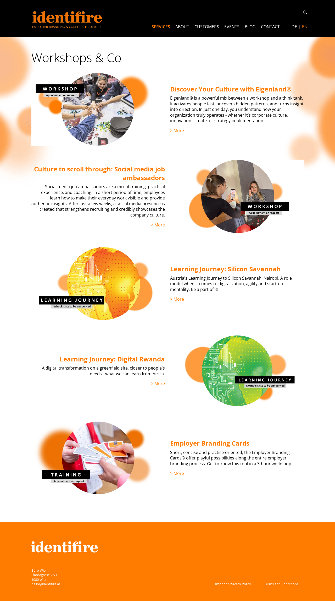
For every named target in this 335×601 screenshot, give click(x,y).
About (182, 27)
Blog (250, 27)
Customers (206, 27)
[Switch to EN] (305, 27)
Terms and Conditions (281, 584)
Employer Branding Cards (209, 443)
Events (231, 27)
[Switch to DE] (294, 27)
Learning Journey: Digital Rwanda (112, 359)
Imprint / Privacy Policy (233, 584)
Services (161, 27)
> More (177, 130)
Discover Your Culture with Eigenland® (231, 89)
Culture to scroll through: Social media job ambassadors (99, 173)
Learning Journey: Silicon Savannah (225, 268)
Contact (270, 27)
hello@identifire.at (45, 584)
